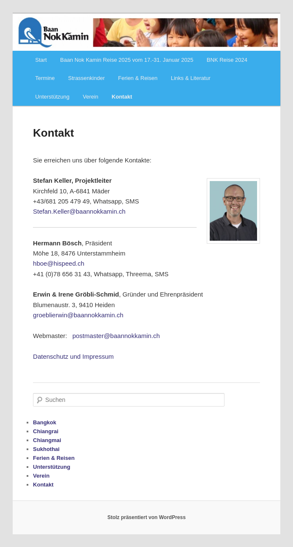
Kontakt (122, 96)
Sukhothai (46, 449)
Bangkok (44, 422)
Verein (91, 96)
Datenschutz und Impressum (73, 356)
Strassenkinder (86, 78)
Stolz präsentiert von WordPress (146, 517)
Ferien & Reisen (137, 78)
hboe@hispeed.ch (58, 263)
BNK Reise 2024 (227, 60)
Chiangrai (45, 431)
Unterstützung (52, 96)
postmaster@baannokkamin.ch (116, 335)
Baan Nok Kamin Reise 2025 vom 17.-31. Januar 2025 (126, 60)
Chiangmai (47, 440)
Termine (45, 78)
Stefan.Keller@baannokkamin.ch (79, 211)
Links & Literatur (191, 78)
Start (41, 60)
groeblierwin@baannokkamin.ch (78, 315)
